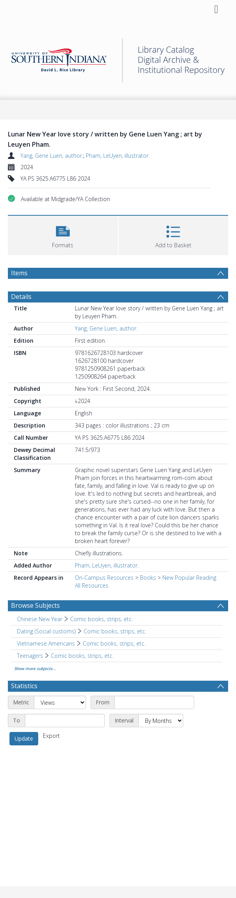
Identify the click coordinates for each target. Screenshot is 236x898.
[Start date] (154, 702)
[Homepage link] (118, 58)
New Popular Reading (189, 577)
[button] (63, 234)
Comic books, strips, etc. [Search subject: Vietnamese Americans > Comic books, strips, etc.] (114, 643)
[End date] (65, 720)
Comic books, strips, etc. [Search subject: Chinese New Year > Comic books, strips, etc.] (101, 619)
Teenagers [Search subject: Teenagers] (30, 655)
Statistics (24, 685)
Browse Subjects (35, 605)
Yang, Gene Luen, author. (51, 155)
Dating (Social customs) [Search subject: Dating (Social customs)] (46, 631)
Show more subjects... (35, 668)
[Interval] (160, 720)
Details (21, 296)
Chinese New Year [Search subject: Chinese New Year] (39, 619)
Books (148, 577)
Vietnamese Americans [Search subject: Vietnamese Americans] (46, 643)
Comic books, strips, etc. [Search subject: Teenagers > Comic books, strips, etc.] (82, 655)
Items (19, 273)
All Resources (91, 585)
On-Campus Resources (104, 577)
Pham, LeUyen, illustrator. (118, 155)
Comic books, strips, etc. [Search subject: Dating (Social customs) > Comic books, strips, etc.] (115, 631)
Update (24, 738)
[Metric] (60, 702)
